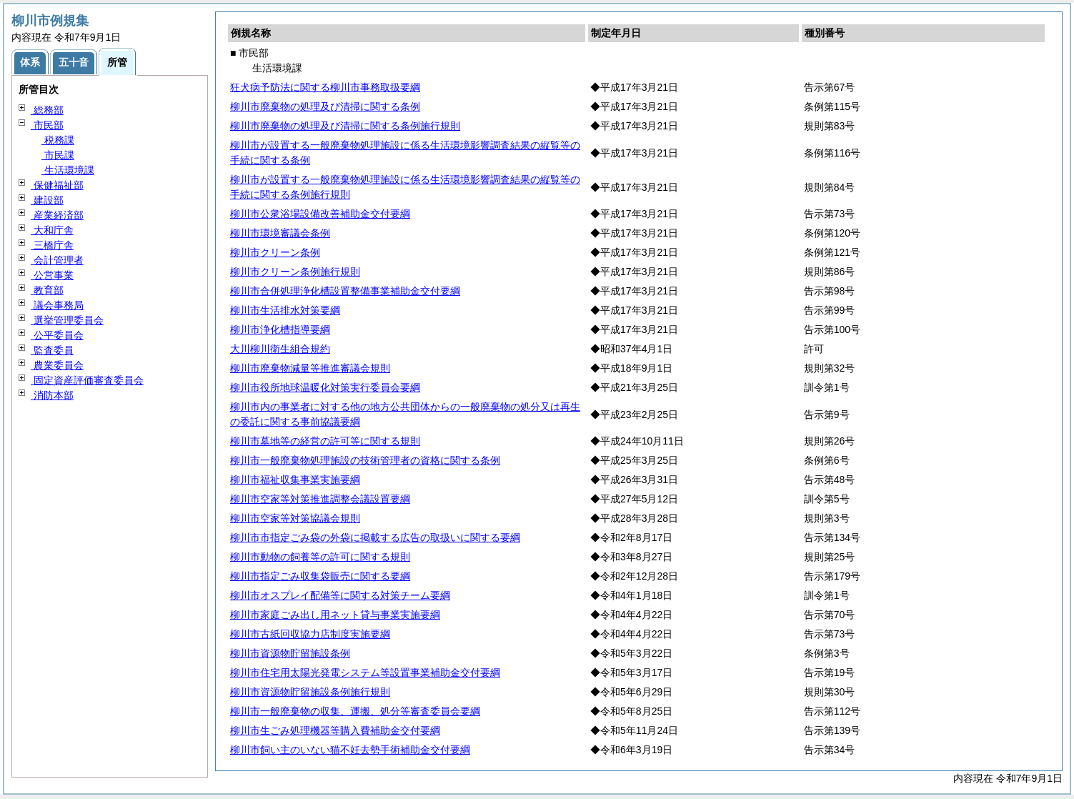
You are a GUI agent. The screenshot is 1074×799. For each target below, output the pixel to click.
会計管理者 (57, 260)
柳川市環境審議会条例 (280, 233)
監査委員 (52, 350)
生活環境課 (67, 170)
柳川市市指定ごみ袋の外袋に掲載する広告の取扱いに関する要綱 (375, 537)
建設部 (47, 200)
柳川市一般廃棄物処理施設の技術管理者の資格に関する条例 (365, 460)
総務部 (47, 110)
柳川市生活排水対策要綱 (285, 310)
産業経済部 (57, 215)
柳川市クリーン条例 (275, 252)
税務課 (57, 140)
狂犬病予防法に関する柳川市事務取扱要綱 (325, 87)
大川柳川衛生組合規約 (280, 348)
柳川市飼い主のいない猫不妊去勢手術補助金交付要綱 (350, 749)
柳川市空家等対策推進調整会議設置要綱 (320, 499)
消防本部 (52, 395)
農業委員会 (57, 365)
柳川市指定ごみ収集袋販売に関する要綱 (320, 576)
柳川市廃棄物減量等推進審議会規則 (310, 368)
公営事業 (52, 275)
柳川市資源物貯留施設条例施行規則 (310, 692)
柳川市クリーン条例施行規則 (295, 271)
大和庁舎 (52, 230)
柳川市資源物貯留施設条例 (290, 653)
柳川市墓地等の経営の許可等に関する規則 (325, 441)
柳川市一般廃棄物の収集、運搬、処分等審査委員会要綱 (355, 711)
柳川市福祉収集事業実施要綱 (295, 479)
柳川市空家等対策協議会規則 (295, 518)
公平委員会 (57, 335)
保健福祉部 (57, 185)
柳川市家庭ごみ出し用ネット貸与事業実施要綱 (335, 614)
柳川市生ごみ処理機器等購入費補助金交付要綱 (335, 730)
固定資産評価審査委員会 (87, 380)
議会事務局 (57, 305)
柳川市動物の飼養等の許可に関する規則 (320, 556)
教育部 (47, 290)
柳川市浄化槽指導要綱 (280, 329)
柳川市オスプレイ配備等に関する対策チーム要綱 (340, 595)
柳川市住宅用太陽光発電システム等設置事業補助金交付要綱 (365, 672)
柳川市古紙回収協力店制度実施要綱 (310, 634)
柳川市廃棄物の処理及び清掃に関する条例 (325, 106)
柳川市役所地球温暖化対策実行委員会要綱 (325, 387)
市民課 (57, 155)
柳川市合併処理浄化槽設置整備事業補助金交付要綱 (345, 291)
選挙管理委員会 (67, 320)
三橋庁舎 (52, 245)
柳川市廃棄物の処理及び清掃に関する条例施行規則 (345, 125)
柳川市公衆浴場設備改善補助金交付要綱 (320, 213)
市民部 (47, 125)
